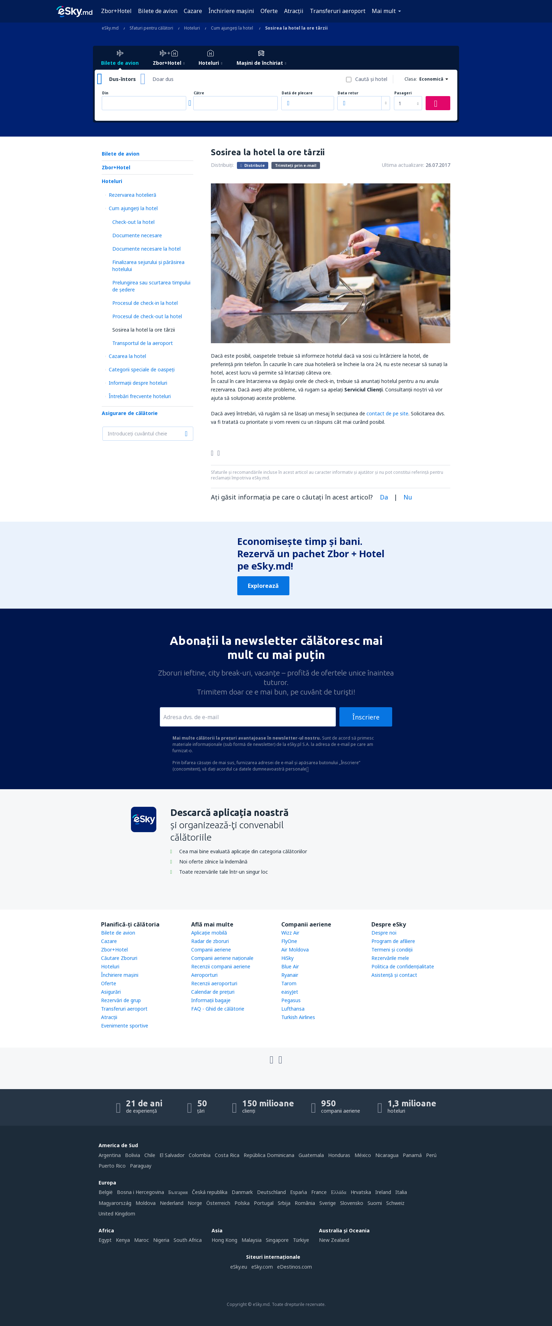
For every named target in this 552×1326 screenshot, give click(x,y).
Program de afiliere (393, 941)
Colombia (200, 1155)
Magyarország (115, 1203)
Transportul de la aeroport (142, 343)
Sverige (327, 1203)
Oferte (269, 11)
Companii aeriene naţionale (222, 958)
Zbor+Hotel (116, 11)
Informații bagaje (211, 1000)
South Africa (188, 1240)
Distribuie (252, 165)
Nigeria (161, 1240)
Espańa (298, 1192)
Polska (242, 1203)
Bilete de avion (157, 11)
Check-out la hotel (133, 222)
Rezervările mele (390, 958)
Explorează (263, 586)
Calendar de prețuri (212, 991)
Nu (407, 497)
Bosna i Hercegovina (140, 1192)
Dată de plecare (297, 93)
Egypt (105, 1240)
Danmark (242, 1192)
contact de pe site (387, 413)
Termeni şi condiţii (392, 949)
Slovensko (351, 1203)
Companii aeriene (211, 949)
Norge (195, 1203)
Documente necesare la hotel (146, 248)
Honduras (339, 1155)
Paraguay (140, 1165)
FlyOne (289, 941)
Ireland (383, 1192)
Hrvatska (361, 1192)
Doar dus (163, 79)
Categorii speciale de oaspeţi (142, 369)
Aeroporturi (204, 975)
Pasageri (403, 93)
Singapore (277, 1240)
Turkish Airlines (298, 1017)
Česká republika (209, 1192)
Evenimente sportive (124, 1025)
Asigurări (111, 991)
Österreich (218, 1203)
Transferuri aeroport (337, 11)
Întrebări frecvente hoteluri (140, 396)
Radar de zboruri (210, 941)
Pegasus (291, 1000)
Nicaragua (387, 1155)
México (363, 1155)
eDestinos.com (294, 1266)
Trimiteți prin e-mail (295, 165)
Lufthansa (293, 1008)
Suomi (375, 1203)
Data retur (348, 93)
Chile (149, 1155)
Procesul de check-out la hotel (147, 316)
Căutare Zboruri (119, 958)
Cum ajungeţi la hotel (133, 208)
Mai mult (384, 11)
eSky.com (262, 1266)
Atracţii (293, 11)
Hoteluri (112, 181)
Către (199, 93)
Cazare (193, 11)
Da (384, 497)
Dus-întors (122, 79)
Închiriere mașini (231, 11)
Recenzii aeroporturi (214, 983)
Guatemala (311, 1155)
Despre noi (383, 932)
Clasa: (410, 79)
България (178, 1192)
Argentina (110, 1155)
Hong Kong (224, 1240)
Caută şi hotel (371, 79)
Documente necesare (137, 235)
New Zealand (334, 1240)
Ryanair (289, 975)
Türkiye (301, 1240)
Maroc (141, 1240)
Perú (431, 1155)
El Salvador (171, 1155)
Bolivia (132, 1155)
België (106, 1192)
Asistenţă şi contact (394, 975)
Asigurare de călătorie (130, 413)
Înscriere (366, 717)
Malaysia (252, 1240)
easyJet (289, 991)
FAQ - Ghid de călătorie (217, 1008)
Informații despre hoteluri (138, 382)
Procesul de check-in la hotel (145, 303)
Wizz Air (290, 932)
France (319, 1192)
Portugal (264, 1203)
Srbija (284, 1203)
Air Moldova (295, 949)
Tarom (288, 983)
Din (105, 93)
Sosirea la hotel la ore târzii (143, 329)
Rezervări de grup (121, 1000)
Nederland (171, 1203)
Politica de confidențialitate (402, 966)
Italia (401, 1192)
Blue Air (290, 966)
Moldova (146, 1203)
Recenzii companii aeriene (220, 966)
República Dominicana (269, 1155)
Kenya (123, 1240)
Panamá (412, 1155)
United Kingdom (117, 1213)
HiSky (287, 958)
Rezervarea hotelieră (132, 194)
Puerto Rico (112, 1165)
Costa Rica (227, 1155)
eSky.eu (238, 1266)
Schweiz (395, 1203)
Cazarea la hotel (127, 356)
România (305, 1203)
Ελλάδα (338, 1192)
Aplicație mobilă (209, 932)
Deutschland (271, 1192)
